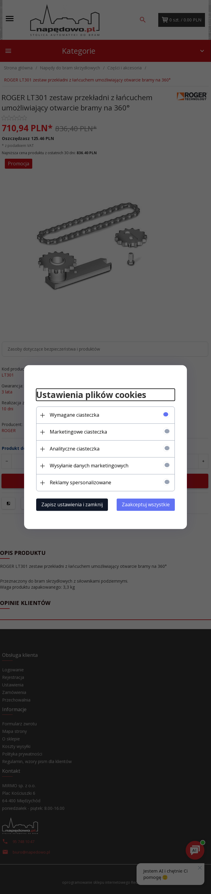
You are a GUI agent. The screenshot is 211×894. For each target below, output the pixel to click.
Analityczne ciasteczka (74, 448)
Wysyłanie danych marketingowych (89, 465)
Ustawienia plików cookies (91, 395)
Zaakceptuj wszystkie (146, 504)
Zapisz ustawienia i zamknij (72, 504)
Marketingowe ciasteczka (78, 431)
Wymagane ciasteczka (74, 415)
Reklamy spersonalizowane (80, 482)
